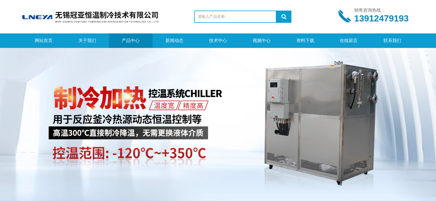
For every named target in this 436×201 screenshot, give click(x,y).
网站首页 (44, 40)
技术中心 (218, 40)
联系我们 (392, 40)
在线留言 (349, 40)
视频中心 (262, 40)
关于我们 (87, 40)
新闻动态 (174, 40)
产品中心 (131, 40)
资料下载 (305, 40)
